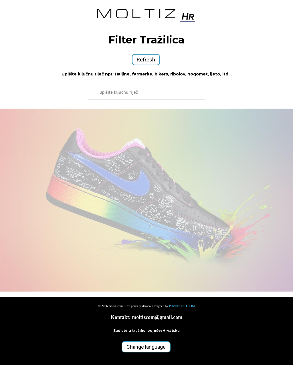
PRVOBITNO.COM (182, 306)
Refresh (146, 60)
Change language (146, 347)
